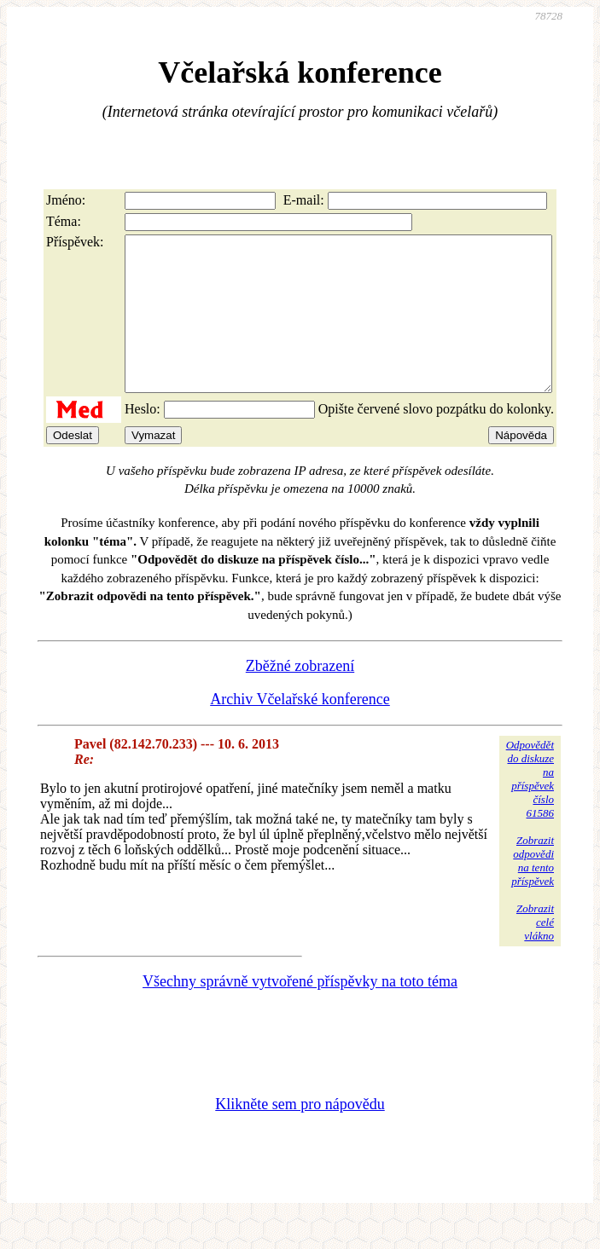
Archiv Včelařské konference (300, 729)
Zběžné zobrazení (300, 696)
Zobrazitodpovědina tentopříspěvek (532, 891)
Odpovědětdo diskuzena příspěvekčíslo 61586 (530, 809)
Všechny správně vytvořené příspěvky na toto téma (300, 1012)
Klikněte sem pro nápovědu (299, 1134)
